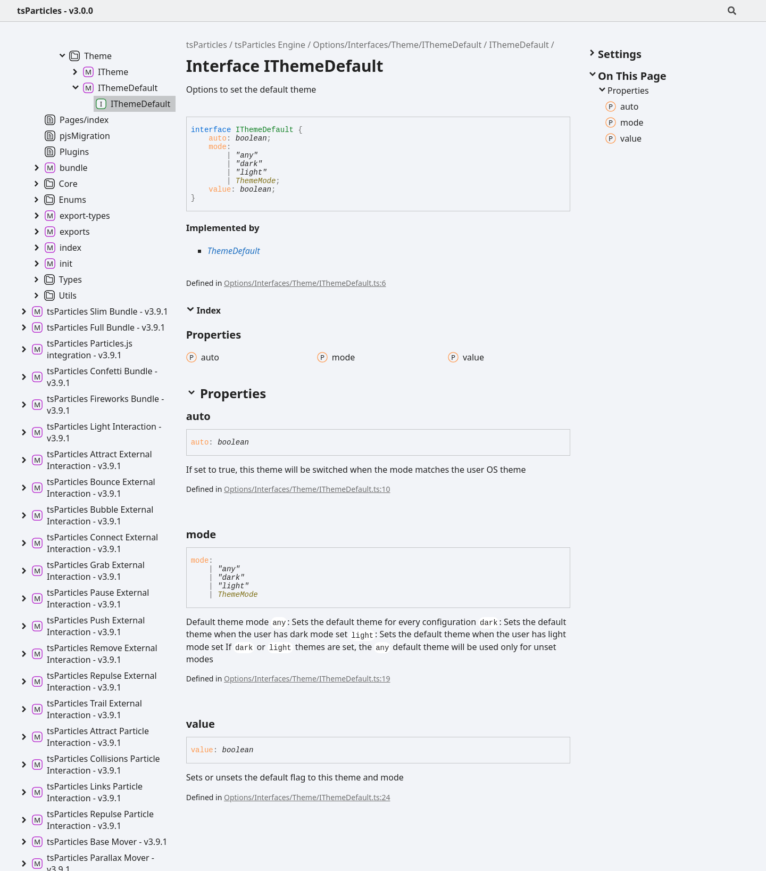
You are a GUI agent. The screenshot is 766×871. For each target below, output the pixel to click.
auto (218, 138)
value (220, 189)
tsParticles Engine (270, 45)
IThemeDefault (518, 45)
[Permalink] (220, 416)
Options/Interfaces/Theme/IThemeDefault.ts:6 (305, 283)
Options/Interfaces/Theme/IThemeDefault (397, 45)
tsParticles (206, 45)
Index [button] (203, 310)
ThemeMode (256, 181)
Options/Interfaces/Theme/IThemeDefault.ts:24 (307, 797)
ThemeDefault (233, 251)
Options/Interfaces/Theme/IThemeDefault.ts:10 (307, 489)
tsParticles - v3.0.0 (55, 11)
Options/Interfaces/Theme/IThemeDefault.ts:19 (307, 678)
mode (218, 147)
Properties (623, 90)
